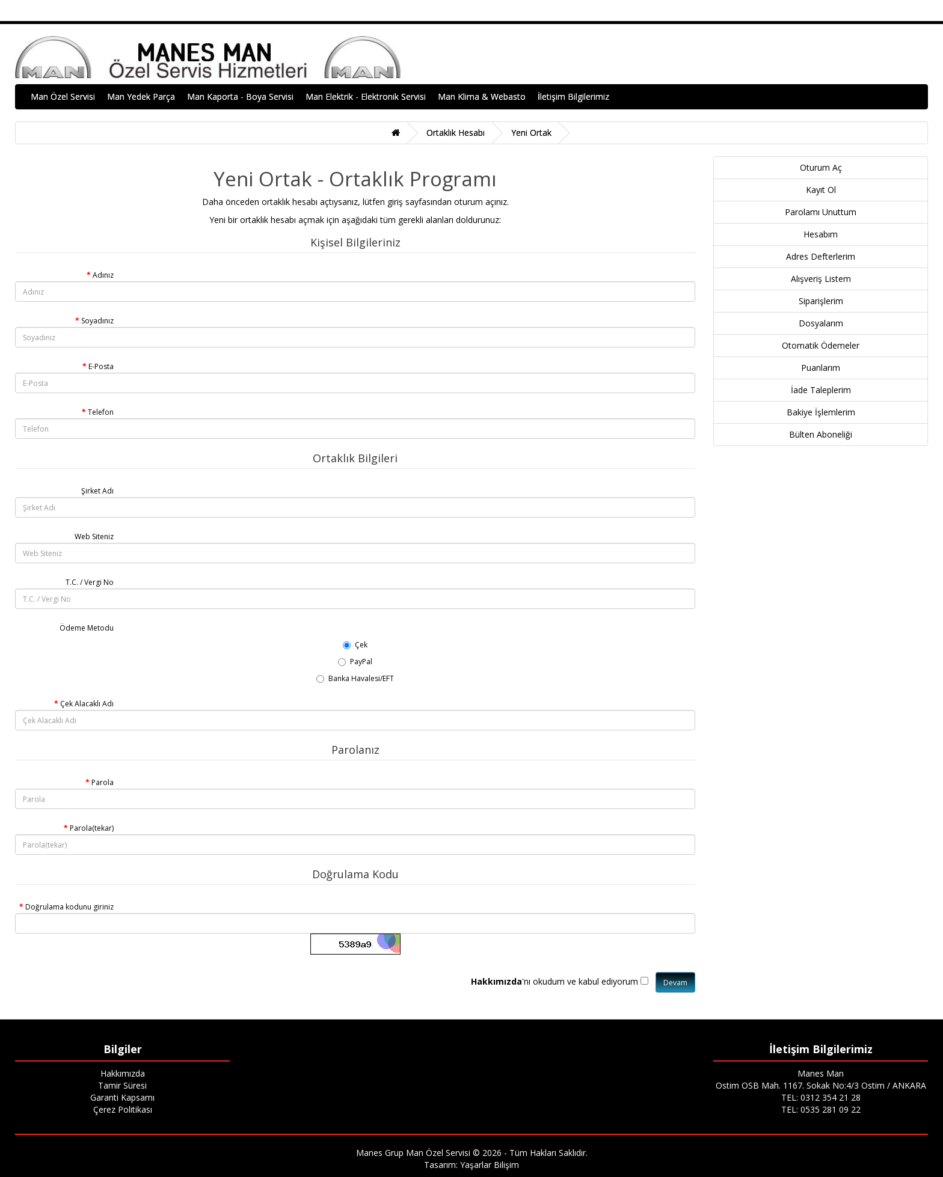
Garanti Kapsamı (122, 1097)
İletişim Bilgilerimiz (573, 96)
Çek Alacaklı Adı (87, 704)
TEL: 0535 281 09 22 (821, 1109)
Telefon (101, 412)
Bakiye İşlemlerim (821, 412)
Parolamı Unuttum (820, 212)
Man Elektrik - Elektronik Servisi (366, 96)
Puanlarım (820, 367)
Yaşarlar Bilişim (489, 1164)
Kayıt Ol (821, 189)
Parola (102, 782)
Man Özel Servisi (63, 96)
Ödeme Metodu (87, 628)
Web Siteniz (94, 536)
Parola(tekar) (92, 828)
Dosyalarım (821, 323)
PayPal (355, 661)
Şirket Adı (97, 491)
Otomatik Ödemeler (820, 345)
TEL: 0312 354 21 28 (821, 1097)
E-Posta (101, 366)
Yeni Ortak (531, 132)
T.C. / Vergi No (90, 582)
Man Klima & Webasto (482, 96)
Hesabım (820, 234)
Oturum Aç (821, 167)
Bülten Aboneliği (820, 434)
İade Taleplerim (821, 390)
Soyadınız (97, 321)
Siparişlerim (821, 301)
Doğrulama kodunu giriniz (69, 907)
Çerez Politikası (122, 1109)
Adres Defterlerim (820, 256)
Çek (355, 645)
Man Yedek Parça (141, 96)
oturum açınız (480, 201)
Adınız (103, 275)
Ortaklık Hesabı (455, 132)
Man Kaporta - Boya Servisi (240, 96)
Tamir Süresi (122, 1085)
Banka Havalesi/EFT (355, 678)
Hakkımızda (122, 1073)
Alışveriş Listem (821, 278)
